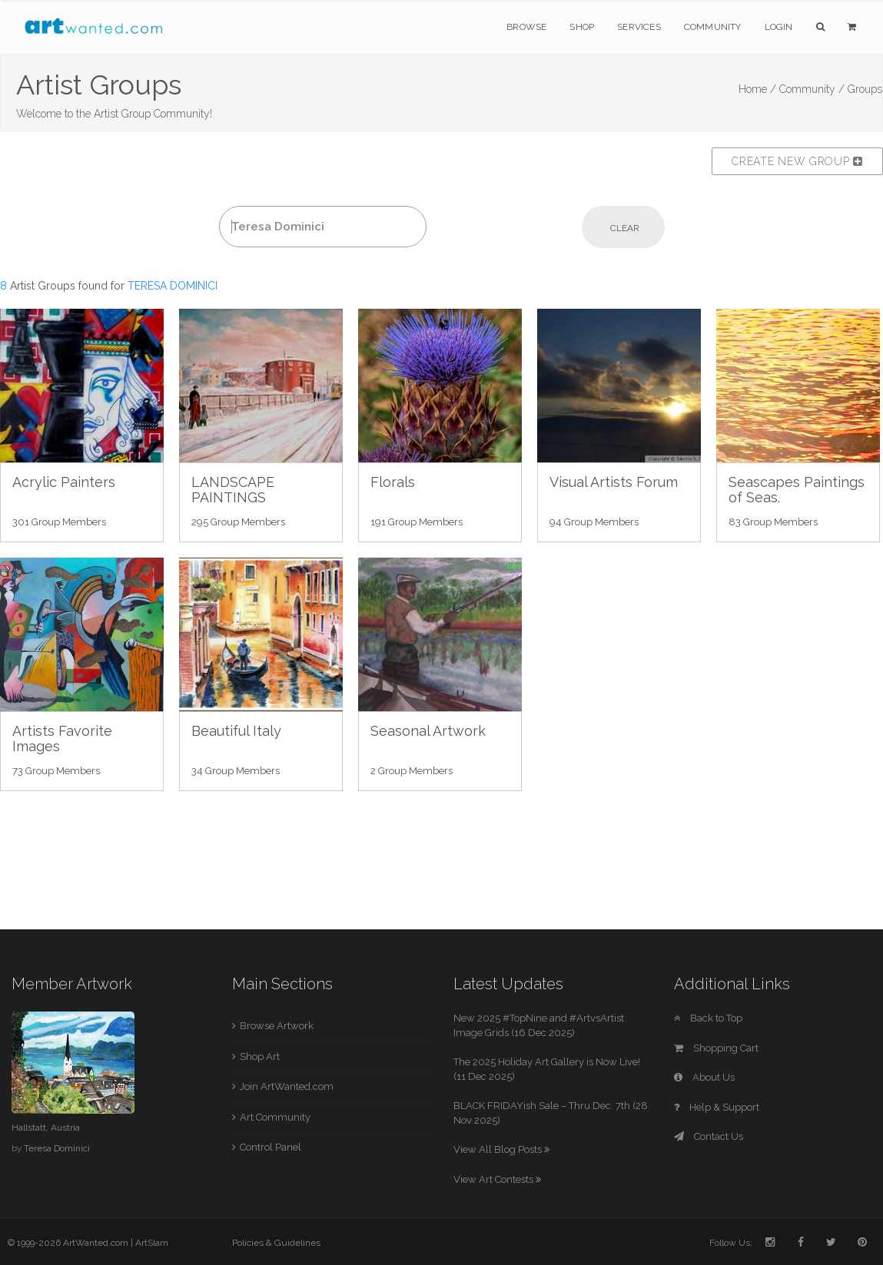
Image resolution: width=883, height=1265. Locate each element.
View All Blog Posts (501, 1149)
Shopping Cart (716, 1048)
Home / (757, 89)
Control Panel (270, 1147)
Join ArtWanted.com (287, 1086)
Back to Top (708, 1018)
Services (639, 27)
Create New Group (797, 161)
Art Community (275, 1117)
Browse (526, 27)
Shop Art (260, 1056)
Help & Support (716, 1107)
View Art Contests (497, 1179)
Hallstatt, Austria (46, 1127)
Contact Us (708, 1136)
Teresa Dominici (57, 1148)
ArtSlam (151, 1242)
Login (779, 27)
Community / (812, 89)
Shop (581, 27)
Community (713, 27)
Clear (624, 228)
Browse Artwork (277, 1026)
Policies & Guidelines (276, 1242)
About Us (704, 1077)
